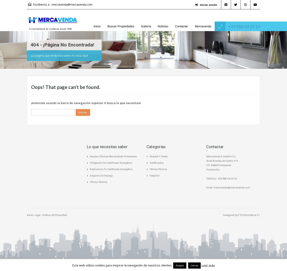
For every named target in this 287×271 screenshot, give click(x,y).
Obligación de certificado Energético (111, 162)
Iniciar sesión (205, 5)
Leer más (208, 265)
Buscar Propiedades (120, 26)
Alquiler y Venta (159, 156)
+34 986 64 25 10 (244, 26)
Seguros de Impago (101, 175)
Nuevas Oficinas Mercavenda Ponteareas (113, 156)
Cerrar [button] (194, 265)
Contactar (181, 26)
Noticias (163, 26)
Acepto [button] (180, 265)
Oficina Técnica (98, 181)
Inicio (97, 26)
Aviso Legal (34, 215)
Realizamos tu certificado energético (111, 169)
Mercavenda (203, 26)
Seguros (154, 175)
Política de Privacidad (54, 215)
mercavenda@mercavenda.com (72, 4)
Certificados (157, 162)
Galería (146, 26)
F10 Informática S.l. (249, 215)
